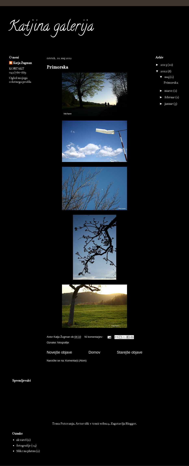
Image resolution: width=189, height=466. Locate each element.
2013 (164, 65)
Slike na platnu (26, 451)
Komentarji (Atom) (76, 360)
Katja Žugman (22, 63)
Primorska (57, 67)
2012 (164, 71)
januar (169, 104)
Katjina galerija (51, 28)
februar (169, 97)
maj (167, 77)
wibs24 (104, 423)
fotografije (63, 342)
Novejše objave (59, 352)
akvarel (21, 440)
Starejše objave (129, 352)
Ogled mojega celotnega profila (20, 80)
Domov (94, 352)
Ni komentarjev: (94, 336)
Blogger (131, 423)
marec (168, 91)
